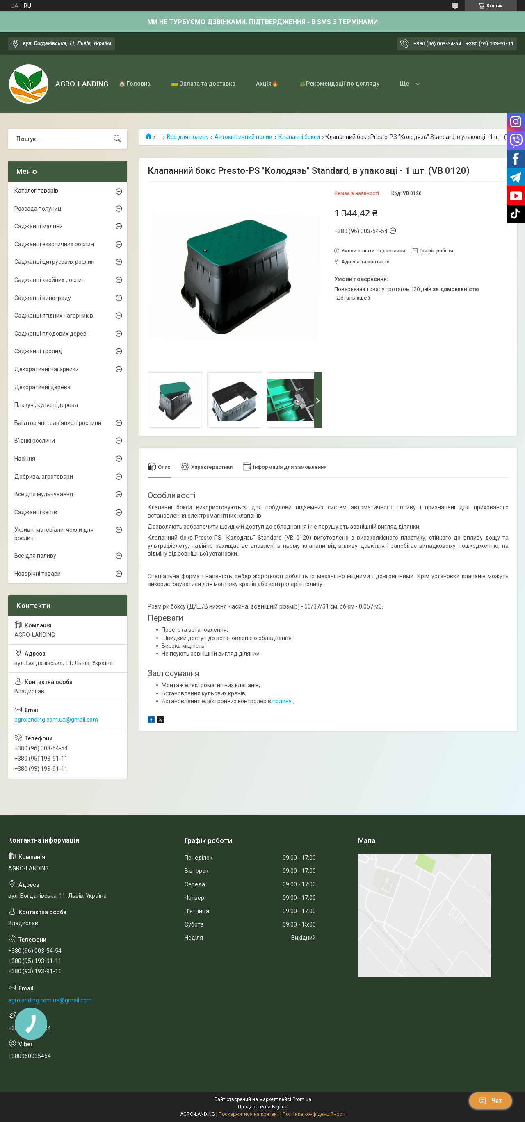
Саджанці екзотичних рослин (54, 244)
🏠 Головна (135, 83)
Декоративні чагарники (46, 369)
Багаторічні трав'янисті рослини (57, 423)
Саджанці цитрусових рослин (54, 262)
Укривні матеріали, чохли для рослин (54, 534)
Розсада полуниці (38, 208)
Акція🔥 (267, 83)
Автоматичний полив (243, 137)
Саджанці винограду (42, 298)
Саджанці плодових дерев (50, 333)
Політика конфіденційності (314, 1114)
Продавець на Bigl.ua (263, 1107)
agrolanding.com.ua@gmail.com (56, 719)
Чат (490, 1100)
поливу (282, 701)
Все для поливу (188, 137)
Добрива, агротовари (43, 476)
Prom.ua (301, 1099)
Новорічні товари (37, 573)
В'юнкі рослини (34, 440)
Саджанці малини (38, 226)
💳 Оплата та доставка (203, 83)
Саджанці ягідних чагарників (53, 315)
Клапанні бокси (299, 137)
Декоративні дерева (42, 387)
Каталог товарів (36, 190)
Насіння (24, 458)
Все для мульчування (43, 494)
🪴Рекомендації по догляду (339, 83)
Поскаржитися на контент (249, 1114)
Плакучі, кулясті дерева (46, 405)
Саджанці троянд (38, 351)
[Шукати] (117, 139)
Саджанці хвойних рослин (49, 280)
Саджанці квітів (35, 512)
